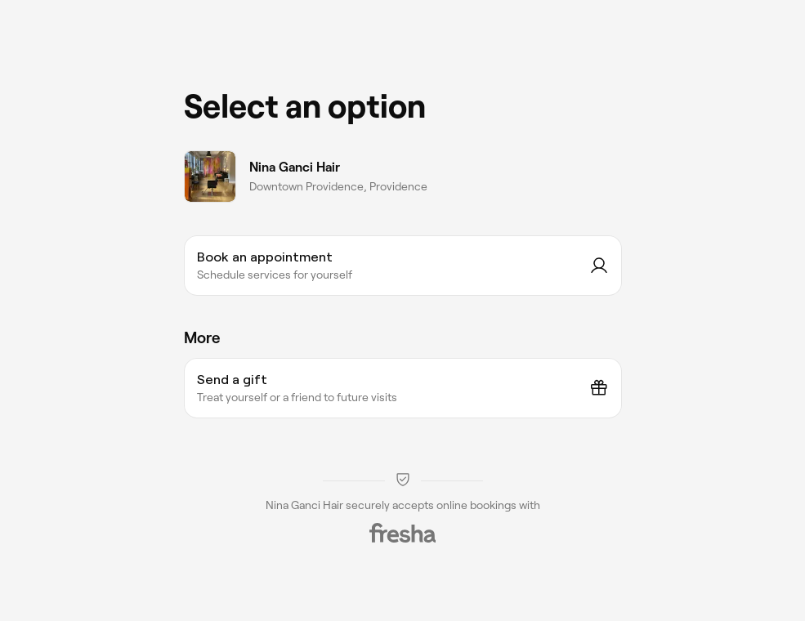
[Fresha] (402, 533)
